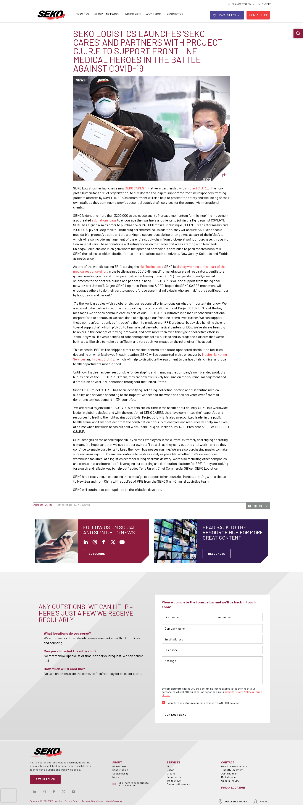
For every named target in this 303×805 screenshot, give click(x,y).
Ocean (170, 769)
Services (82, 14)
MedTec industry (151, 266)
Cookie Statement (114, 801)
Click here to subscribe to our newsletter (133, 784)
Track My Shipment (232, 769)
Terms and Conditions (92, 801)
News (115, 776)
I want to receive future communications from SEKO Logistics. (203, 702)
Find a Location (233, 787)
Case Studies (120, 769)
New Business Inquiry (234, 766)
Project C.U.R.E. (198, 188)
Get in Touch (45, 779)
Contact (228, 762)
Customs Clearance (178, 784)
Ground (171, 773)
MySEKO (261, 801)
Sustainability (120, 773)
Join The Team (229, 773)
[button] (298, 33)
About (117, 762)
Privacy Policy (72, 801)
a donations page (104, 220)
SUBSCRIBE (97, 553)
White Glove (174, 780)
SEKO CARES (134, 188)
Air (168, 766)
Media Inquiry (229, 776)
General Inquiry (230, 780)
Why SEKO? (153, 14)
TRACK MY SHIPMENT (233, 801)
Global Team (119, 766)
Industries (133, 14)
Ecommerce (174, 776)
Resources (175, 14)
